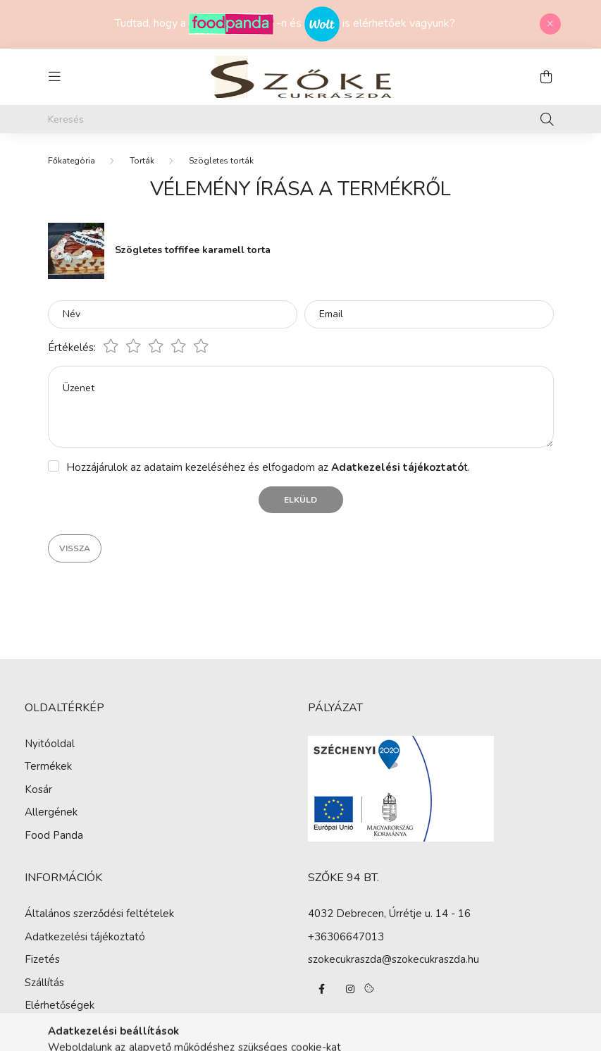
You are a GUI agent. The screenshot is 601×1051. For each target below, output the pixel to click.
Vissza (74, 548)
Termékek (48, 766)
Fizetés (42, 959)
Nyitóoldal (50, 743)
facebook (322, 989)
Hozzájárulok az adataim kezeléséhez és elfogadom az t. (268, 467)
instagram (350, 989)
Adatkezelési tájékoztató (85, 936)
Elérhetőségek (59, 1005)
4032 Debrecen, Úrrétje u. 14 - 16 (389, 913)
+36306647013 (346, 937)
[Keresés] (301, 119)
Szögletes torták (221, 160)
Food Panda (54, 835)
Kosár (38, 789)
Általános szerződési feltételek (99, 913)
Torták (142, 160)
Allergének (51, 812)
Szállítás (44, 982)
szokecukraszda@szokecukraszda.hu (393, 959)
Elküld (300, 499)
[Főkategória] (71, 160)
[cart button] (547, 77)
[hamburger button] (55, 77)
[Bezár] (550, 24)
